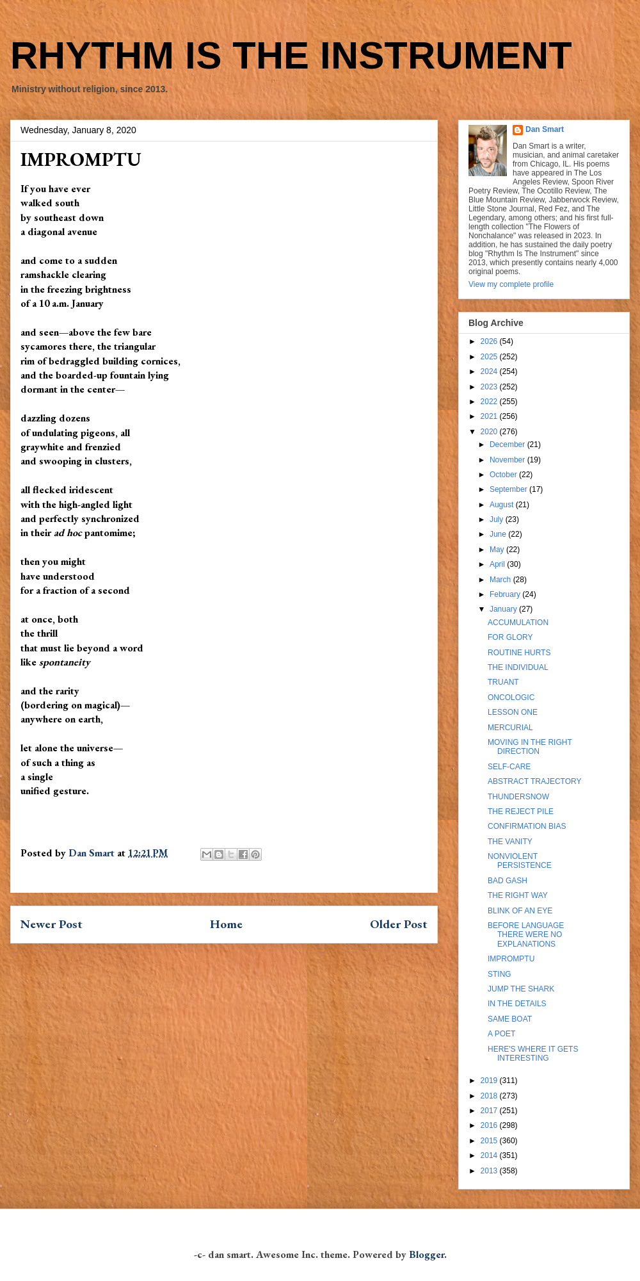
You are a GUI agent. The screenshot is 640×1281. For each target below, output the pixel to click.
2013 (490, 1170)
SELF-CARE (509, 766)
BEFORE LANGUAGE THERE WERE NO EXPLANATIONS (526, 935)
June (499, 534)
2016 (490, 1125)
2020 (490, 431)
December (508, 444)
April (498, 564)
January (504, 609)
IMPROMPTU (511, 958)
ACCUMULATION (518, 622)
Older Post (399, 924)
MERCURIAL (510, 727)
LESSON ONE (513, 712)
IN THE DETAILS (517, 1003)
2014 (490, 1155)
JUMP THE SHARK (521, 988)
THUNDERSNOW (518, 796)
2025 (490, 356)
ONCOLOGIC (511, 697)
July (498, 519)
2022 (490, 401)
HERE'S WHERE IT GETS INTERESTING (533, 1054)
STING (499, 974)
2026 (490, 341)
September (509, 489)
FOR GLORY (510, 637)
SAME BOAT (510, 1019)
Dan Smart (544, 129)
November (508, 459)
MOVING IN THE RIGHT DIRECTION (530, 747)
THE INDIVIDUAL (518, 667)
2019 (490, 1080)
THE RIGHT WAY (518, 895)
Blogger (426, 1254)
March (501, 579)
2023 (490, 386)
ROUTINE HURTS (519, 652)
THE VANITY (510, 841)
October (504, 474)
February (506, 594)
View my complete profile (511, 284)
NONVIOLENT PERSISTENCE (520, 861)
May (498, 549)
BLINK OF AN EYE (520, 910)
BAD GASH (507, 880)
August (503, 504)
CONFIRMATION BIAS (527, 826)
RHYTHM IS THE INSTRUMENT (291, 55)
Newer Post (51, 924)
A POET (501, 1033)
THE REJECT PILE (521, 811)
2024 (490, 371)
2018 (490, 1095)
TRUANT (503, 682)
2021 (490, 416)
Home (226, 924)
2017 (490, 1110)
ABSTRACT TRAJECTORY (534, 781)
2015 (490, 1140)
